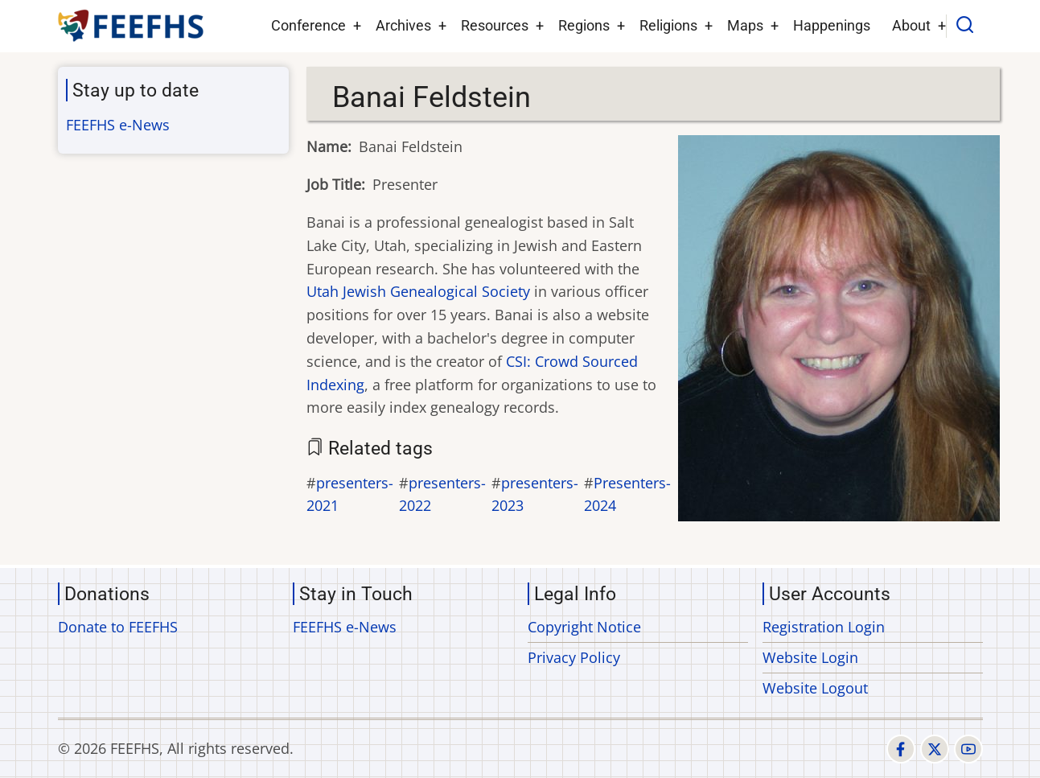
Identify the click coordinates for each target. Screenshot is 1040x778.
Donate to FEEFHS (118, 626)
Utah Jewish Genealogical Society (418, 291)
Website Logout (815, 688)
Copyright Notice (584, 626)
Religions (668, 25)
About (911, 25)
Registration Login (824, 626)
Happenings (831, 25)
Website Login (810, 657)
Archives (403, 25)
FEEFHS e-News (118, 124)
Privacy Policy (574, 657)
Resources (494, 25)
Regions (584, 25)
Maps (745, 25)
